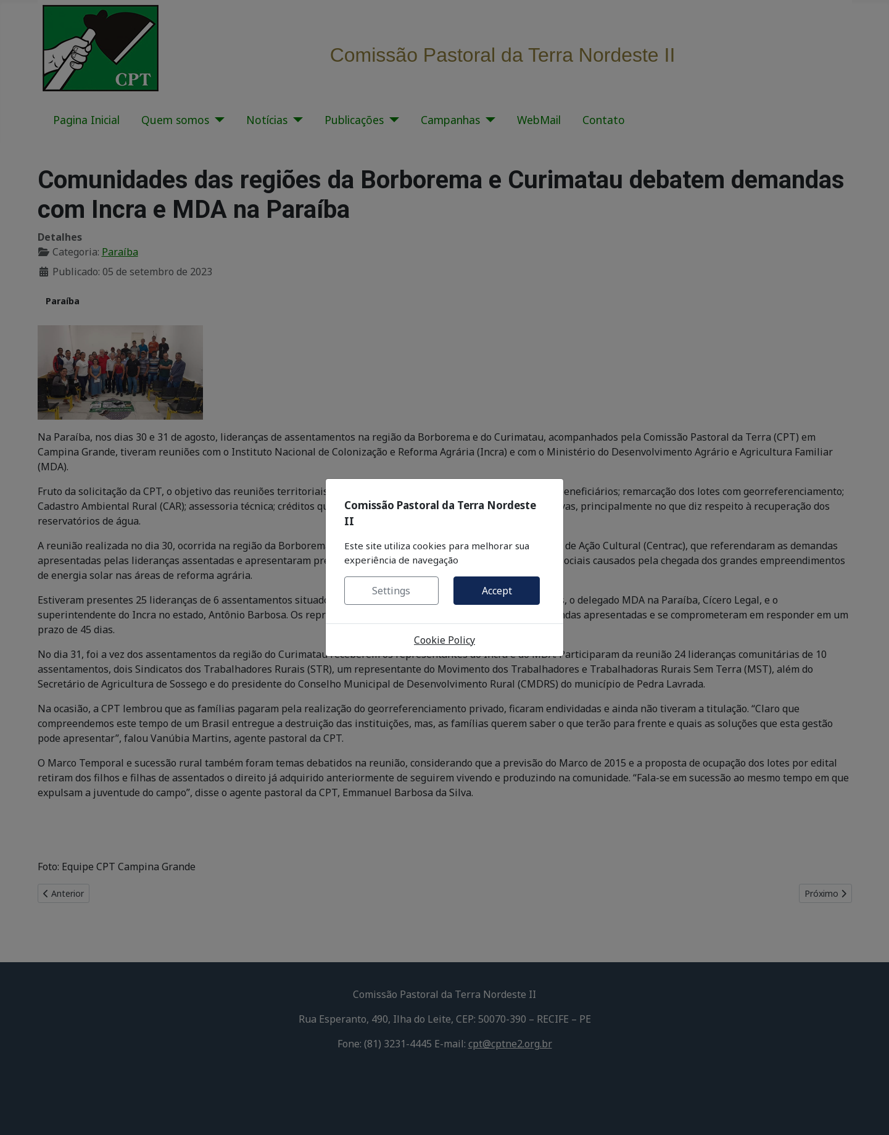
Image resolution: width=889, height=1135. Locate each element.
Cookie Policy (444, 640)
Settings (391, 590)
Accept (497, 590)
